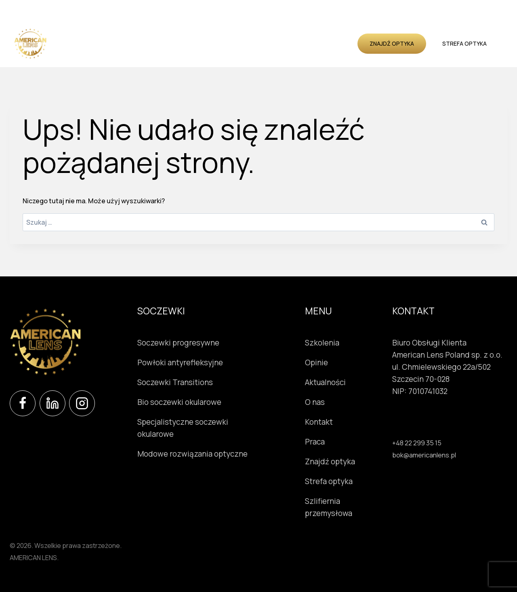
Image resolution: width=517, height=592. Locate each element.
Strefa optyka (464, 43)
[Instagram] (82, 403)
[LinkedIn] (52, 403)
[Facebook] (23, 403)
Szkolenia (236, 34)
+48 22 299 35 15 (416, 442)
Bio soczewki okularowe (179, 402)
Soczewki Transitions (175, 382)
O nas (338, 34)
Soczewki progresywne (178, 342)
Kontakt (204, 53)
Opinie (267, 34)
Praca (315, 441)
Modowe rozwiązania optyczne (192, 454)
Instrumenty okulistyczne (173, 34)
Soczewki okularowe (93, 34)
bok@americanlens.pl (424, 455)
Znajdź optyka (392, 43)
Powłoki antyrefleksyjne (180, 362)
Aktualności (303, 34)
